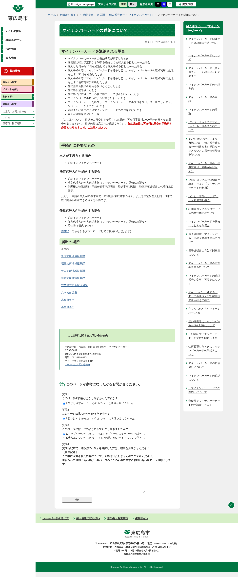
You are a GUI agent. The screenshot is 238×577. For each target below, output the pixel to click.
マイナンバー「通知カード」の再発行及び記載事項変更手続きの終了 (204, 296)
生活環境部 (86, 14)
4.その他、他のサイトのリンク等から (121, 437)
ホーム (52, 14)
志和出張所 (67, 300)
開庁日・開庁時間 (12, 123)
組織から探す (10, 104)
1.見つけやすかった (76, 418)
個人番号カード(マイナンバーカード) (131, 14)
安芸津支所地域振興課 (74, 285)
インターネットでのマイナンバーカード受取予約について (204, 126)
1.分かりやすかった (76, 403)
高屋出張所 (67, 307)
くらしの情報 (13, 31)
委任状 (65, 231)
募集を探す (8, 96)
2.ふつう (98, 403)
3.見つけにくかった (122, 418)
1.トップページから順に (78, 433)
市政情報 (10, 49)
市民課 (101, 14)
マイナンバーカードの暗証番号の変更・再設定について (204, 279)
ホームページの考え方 (55, 523)
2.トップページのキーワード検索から (121, 433)
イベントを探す (11, 89)
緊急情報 (15, 70)
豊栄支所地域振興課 (73, 270)
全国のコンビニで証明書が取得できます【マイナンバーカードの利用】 (204, 183)
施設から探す (10, 82)
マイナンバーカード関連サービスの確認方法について (204, 43)
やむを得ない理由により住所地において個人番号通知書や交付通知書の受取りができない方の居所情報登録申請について (204, 146)
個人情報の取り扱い (88, 523)
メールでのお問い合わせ (77, 364)
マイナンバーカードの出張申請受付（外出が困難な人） (204, 167)
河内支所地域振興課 (73, 278)
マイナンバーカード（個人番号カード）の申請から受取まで (204, 72)
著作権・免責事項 (117, 523)
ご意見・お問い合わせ (14, 111)
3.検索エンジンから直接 (78, 437)
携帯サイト (141, 523)
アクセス (7, 117)
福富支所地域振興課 (73, 263)
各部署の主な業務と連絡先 (137, 559)
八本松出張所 (69, 292)
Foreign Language (82, 4)
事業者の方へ (13, 40)
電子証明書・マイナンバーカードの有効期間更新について (204, 238)
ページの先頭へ (231, 510)
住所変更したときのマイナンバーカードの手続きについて (204, 350)
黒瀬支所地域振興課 (73, 256)
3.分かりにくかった (122, 403)
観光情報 (10, 58)
